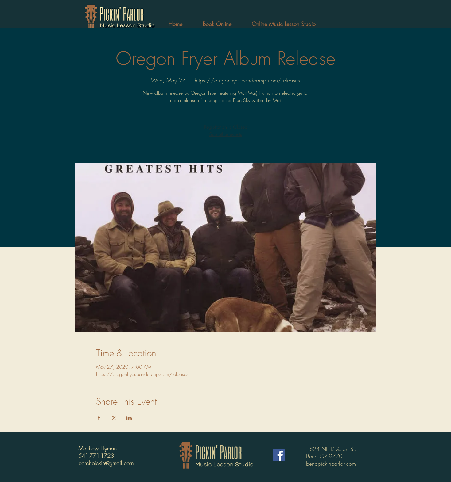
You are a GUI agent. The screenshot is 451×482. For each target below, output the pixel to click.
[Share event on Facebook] (99, 418)
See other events (225, 134)
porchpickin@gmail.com (106, 463)
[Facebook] (279, 455)
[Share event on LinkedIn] (129, 418)
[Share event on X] (114, 418)
